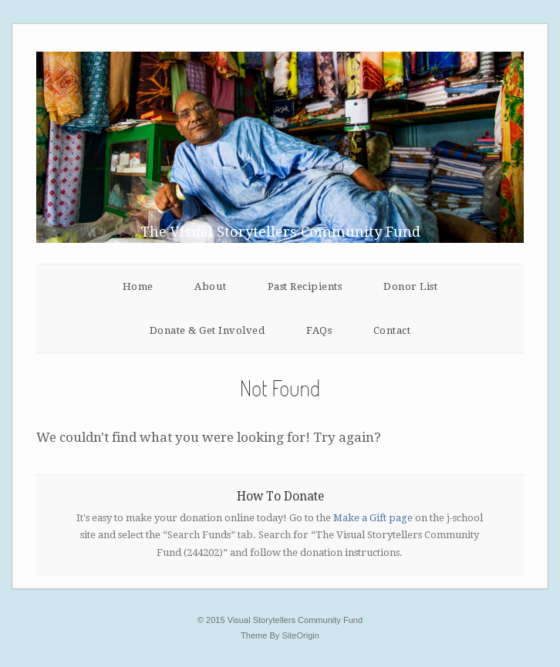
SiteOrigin (300, 635)
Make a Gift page (373, 518)
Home (138, 286)
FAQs (319, 330)
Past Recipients (305, 286)
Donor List (410, 286)
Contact (392, 330)
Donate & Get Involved (207, 330)
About (210, 286)
